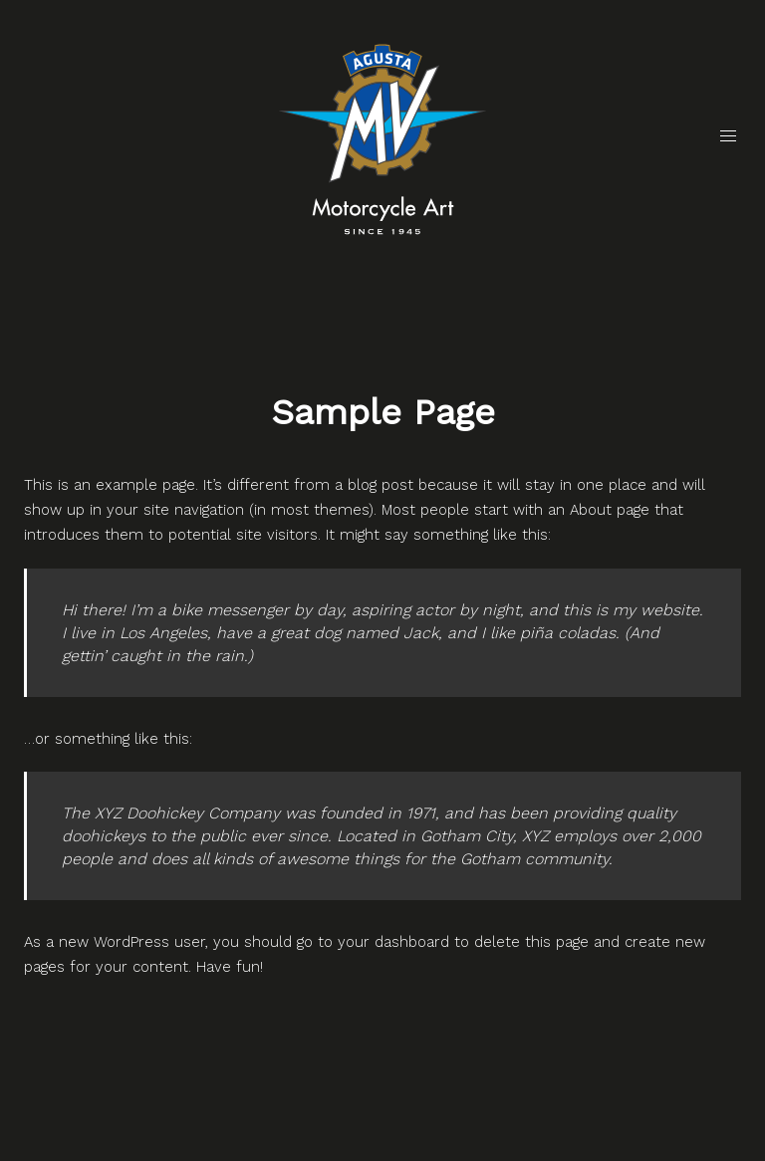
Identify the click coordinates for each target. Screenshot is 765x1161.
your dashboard (393, 942)
